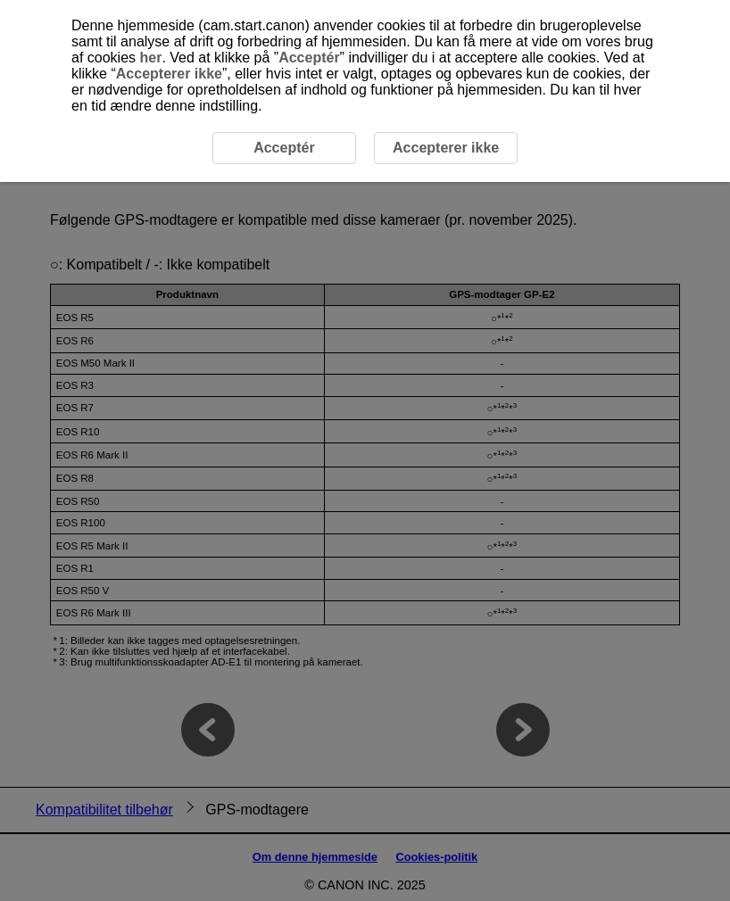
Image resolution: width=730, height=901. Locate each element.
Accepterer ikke (169, 73)
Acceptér (308, 57)
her (150, 57)
